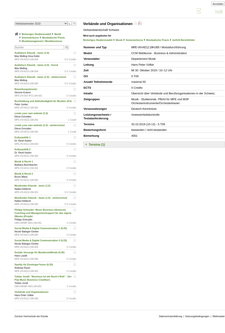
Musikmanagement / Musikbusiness (42, 41)
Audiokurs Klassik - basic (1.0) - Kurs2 (37, 65)
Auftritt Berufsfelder (183, 40)
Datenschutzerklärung (170, 316)
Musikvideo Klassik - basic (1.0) (33, 185)
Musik (57, 34)
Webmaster (219, 316)
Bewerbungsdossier (26, 89)
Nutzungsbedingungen (197, 316)
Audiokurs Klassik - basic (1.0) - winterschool (41, 77)
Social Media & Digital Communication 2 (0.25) (41, 240)
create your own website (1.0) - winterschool (40, 125)
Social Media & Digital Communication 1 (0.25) (41, 228)
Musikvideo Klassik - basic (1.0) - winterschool (41, 197)
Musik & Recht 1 (24, 161)
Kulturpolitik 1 (23, 137)
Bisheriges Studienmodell (36, 34)
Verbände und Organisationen (32, 292)
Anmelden (218, 4)
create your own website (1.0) (32, 113)
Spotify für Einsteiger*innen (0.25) (34, 264)
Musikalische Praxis (53, 37)
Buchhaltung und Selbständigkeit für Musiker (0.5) (43, 101)
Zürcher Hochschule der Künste (31, 316)
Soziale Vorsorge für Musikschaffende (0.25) (40, 252)
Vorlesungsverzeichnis (46, 12)
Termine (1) (97, 144)
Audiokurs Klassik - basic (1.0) (32, 53)
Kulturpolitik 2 (23, 149)
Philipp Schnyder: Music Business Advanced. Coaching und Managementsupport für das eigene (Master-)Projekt (43, 213)
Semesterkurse (30, 37)
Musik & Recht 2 (24, 173)
